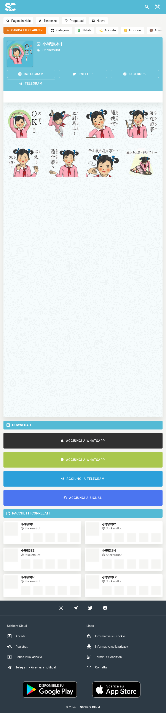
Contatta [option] (96, 667)
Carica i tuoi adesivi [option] (24, 657)
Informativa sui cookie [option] (105, 636)
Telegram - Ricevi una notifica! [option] (31, 667)
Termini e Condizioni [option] (104, 657)
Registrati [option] (17, 646)
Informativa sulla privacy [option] (107, 646)
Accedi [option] (16, 636)
